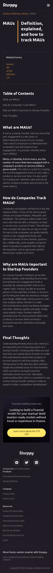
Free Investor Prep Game (13, 521)
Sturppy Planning (10, 481)
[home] (10, 5)
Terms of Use (8, 498)
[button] (48, 5)
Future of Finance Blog (13, 511)
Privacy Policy (9, 494)
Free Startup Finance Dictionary (16, 476)
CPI (8, 77)
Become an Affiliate (11, 530)
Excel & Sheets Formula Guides (16, 469)
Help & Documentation (13, 526)
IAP (8, 67)
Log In (5, 540)
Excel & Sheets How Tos (13, 535)
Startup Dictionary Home (15, 13)
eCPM (9, 71)
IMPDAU (10, 74)
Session (10, 64)
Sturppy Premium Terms (13, 516)
